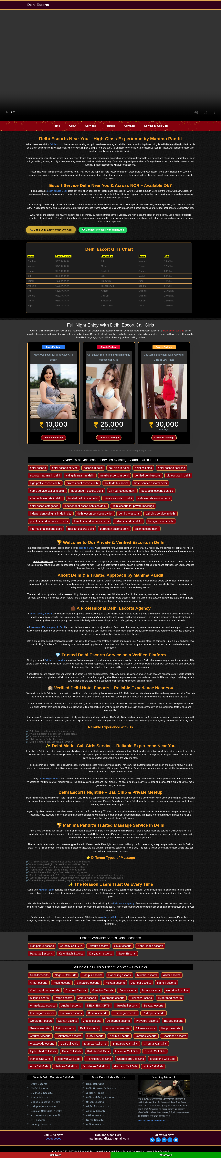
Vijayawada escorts (42, 1043)
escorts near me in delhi (45, 475)
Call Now (55, 1155)
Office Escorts (95, 1115)
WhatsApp (166, 1155)
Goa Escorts (160, 1151)
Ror (91, 1151)
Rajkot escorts (89, 1028)
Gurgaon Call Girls (125, 1066)
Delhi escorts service (54, 660)
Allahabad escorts (118, 1020)
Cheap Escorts (95, 1101)
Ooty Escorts (95, 1036)
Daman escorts (67, 1020)
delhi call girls (143, 467)
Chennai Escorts (76, 990)
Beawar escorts (153, 1005)
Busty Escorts (39, 1097)
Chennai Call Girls (155, 1043)
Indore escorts (151, 990)
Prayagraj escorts (147, 1020)
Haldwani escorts (71, 1013)
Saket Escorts (127, 953)
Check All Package (54, 437)
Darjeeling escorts (119, 975)
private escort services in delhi (49, 521)
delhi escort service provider (94, 513)
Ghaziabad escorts (174, 1036)
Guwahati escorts (127, 1005)
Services (90, 125)
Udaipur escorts (92, 975)
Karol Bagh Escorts (71, 953)
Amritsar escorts (40, 1036)
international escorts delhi (46, 528)
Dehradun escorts (113, 997)
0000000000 (53, 1138)
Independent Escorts (44, 1106)
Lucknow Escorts (141, 997)
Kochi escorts (61, 982)
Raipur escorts (65, 1028)
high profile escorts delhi (45, 483)
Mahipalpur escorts (42, 945)
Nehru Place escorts (150, 945)
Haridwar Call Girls (68, 1058)
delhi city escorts (129, 513)
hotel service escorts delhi (150, 483)
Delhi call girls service (49, 778)
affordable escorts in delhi (46, 498)
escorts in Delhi (86, 548)
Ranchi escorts (166, 982)
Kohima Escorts (119, 1036)
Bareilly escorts (173, 1020)
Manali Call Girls (40, 1058)
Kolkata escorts (115, 982)
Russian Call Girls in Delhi (46, 1110)
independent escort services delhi (85, 505)
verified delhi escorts (147, 475)
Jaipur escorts (87, 997)
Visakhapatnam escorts (44, 990)
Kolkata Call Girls (98, 1051)
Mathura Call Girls (65, 1066)
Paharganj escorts (41, 953)
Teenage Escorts (41, 1124)
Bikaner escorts (145, 1028)
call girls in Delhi (109, 917)
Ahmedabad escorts (42, 1005)
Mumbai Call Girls (95, 1043)
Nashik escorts (39, 975)
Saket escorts (122, 945)
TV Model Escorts (42, 1092)
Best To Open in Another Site (151, 1121)
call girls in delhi (119, 467)
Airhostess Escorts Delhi (46, 1115)
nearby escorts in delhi (114, 475)
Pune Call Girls (71, 1051)
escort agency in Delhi (41, 613)
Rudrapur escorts (153, 1013)
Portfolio (110, 125)
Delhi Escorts (38, 5)
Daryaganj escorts (100, 953)
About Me (108, 1151)
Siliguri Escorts (39, 997)
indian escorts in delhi (128, 521)
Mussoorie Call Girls (162, 1058)
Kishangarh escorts (42, 1013)
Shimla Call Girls (155, 1051)
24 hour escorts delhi (122, 490)
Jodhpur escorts (141, 982)
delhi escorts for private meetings (133, 505)
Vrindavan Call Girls (95, 1066)
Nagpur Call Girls (65, 975)
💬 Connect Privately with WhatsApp (103, 229)
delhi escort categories (44, 505)
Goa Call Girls (69, 1043)
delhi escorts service (65, 467)
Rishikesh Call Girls (98, 1058)
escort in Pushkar (177, 990)
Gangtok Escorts (102, 990)
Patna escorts (63, 997)
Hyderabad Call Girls (43, 1051)
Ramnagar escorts (124, 1013)
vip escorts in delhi (178, 475)
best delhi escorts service (157, 490)
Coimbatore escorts (69, 1036)
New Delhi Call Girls (156, 125)
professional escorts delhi (83, 483)
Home (56, 125)
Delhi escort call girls (173, 330)
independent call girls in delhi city (50, 513)
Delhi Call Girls (95, 1083)
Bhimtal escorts (97, 1013)
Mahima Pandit (46, 890)
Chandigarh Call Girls (130, 1058)
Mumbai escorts (147, 975)
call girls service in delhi (160, 513)
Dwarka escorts (98, 945)
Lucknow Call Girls (126, 1051)
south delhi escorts (116, 483)
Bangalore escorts (88, 982)
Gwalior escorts (39, 1028)
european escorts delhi (114, 528)
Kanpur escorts (170, 1028)
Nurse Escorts (95, 1119)
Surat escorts (127, 990)
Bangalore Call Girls (125, 1043)
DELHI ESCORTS (98, 1005)
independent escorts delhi (87, 490)
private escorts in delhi (118, 498)
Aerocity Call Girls (71, 945)
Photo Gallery (123, 1151)
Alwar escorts (171, 975)
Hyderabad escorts (170, 997)
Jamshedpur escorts (116, 1028)
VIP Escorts (38, 1119)
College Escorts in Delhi (45, 1101)
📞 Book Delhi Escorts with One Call (51, 229)
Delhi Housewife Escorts (101, 1088)
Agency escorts (95, 1110)
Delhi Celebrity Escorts (100, 1097)
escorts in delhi (93, 467)
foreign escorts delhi (161, 521)
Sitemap (83, 1151)
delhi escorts (38, 467)
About (72, 125)
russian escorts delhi (81, 528)
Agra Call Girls (39, 1066)
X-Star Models (95, 1092)
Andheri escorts (71, 1005)
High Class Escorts (97, 1106)
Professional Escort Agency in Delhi (47, 627)
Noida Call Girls (153, 1066)
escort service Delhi (57, 191)
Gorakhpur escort (41, 1020)
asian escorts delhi (146, 528)
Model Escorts (39, 1088)
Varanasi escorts (145, 1036)
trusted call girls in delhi (83, 498)
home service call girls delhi (47, 490)
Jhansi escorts (92, 1020)
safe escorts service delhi (154, 498)
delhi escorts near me (171, 467)
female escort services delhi (91, 521)
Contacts (129, 125)
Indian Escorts (95, 1124)
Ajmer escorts (38, 982)
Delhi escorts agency (123, 903)
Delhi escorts (55, 144)
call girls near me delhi (80, 475)
